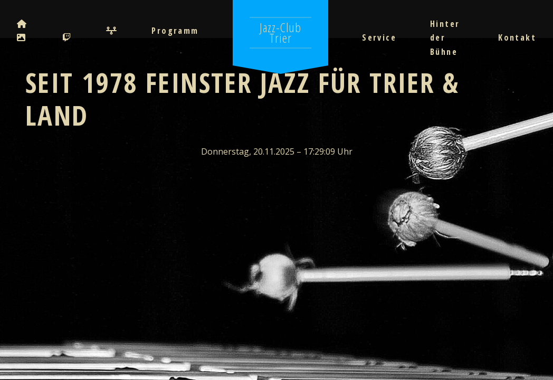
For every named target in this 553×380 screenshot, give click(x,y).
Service (379, 37)
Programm (174, 30)
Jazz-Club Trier (280, 32)
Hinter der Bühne (445, 38)
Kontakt (517, 37)
